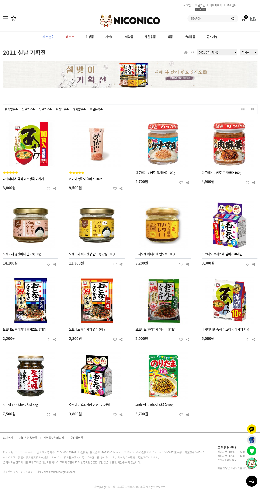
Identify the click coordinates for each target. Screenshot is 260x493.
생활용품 (150, 36)
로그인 (187, 5)
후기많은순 (79, 109)
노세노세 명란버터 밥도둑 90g (22, 254)
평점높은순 (62, 109)
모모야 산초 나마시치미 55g (20, 404)
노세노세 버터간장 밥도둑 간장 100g (92, 254)
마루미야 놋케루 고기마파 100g (221, 172)
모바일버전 (76, 438)
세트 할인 (48, 36)
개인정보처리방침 (54, 438)
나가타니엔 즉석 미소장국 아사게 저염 (225, 329)
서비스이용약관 (28, 438)
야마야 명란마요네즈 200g (85, 178)
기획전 (109, 36)
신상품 (90, 36)
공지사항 (212, 36)
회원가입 (200, 5)
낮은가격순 (28, 109)
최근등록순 (96, 109)
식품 (170, 36)
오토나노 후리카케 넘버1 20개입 (89, 404)
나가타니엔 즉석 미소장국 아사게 (23, 178)
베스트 (70, 36)
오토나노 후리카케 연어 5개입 (87, 329)
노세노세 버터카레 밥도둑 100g (155, 254)
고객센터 (231, 5)
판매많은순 (11, 109)
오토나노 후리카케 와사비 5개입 (155, 329)
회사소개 (8, 438)
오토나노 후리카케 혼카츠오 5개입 (24, 329)
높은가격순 (45, 109)
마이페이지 (215, 5)
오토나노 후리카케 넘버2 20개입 (222, 254)
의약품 (129, 36)
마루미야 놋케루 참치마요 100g (155, 172)
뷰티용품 (189, 36)
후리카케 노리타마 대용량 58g (154, 404)
